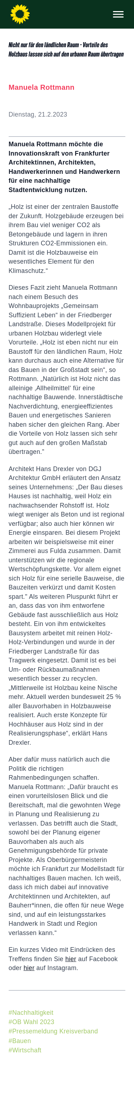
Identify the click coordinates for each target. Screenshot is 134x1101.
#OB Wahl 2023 (31, 1022)
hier (70, 959)
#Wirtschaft (25, 1050)
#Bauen (20, 1040)
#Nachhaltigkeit (31, 1012)
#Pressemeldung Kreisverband (53, 1031)
